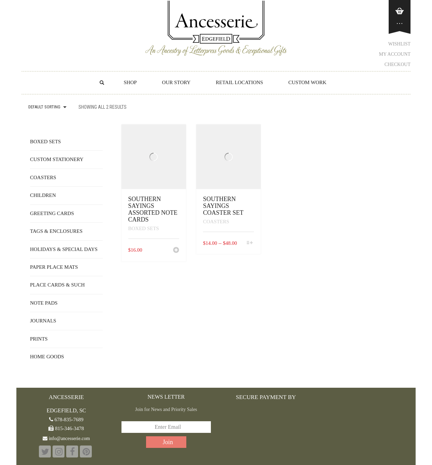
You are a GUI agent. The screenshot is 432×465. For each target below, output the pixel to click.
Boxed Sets (143, 228)
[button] (176, 251)
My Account (395, 54)
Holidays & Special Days (64, 249)
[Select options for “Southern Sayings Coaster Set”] (249, 243)
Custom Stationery (56, 159)
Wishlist (399, 43)
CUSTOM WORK (307, 82)
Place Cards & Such (57, 285)
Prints (39, 339)
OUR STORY (176, 82)
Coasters (216, 221)
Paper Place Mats (54, 267)
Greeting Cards (52, 213)
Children (43, 195)
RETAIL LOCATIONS (239, 82)
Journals (43, 320)
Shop (130, 82)
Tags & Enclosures (56, 231)
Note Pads (44, 303)
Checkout (398, 64)
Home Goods (47, 356)
